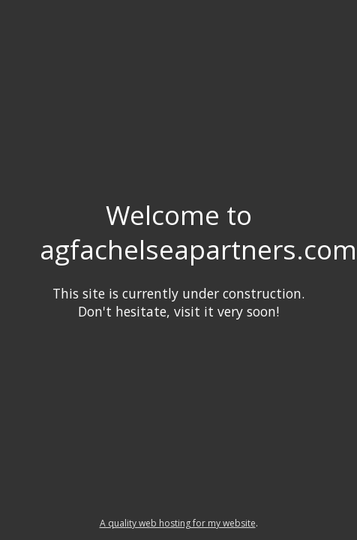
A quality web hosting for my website (178, 523)
